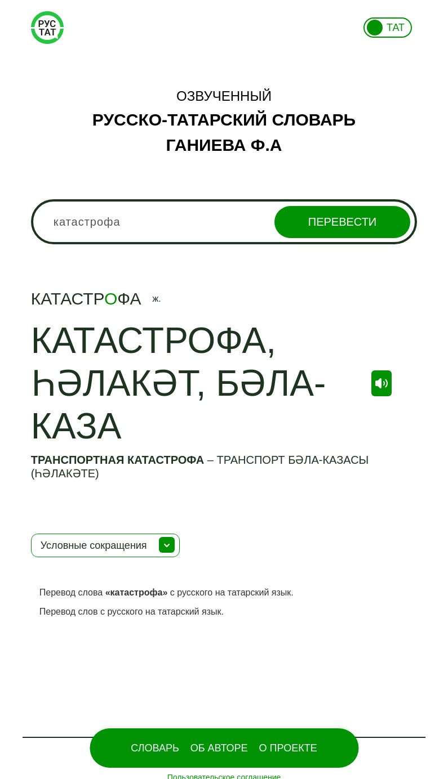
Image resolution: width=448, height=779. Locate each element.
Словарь (155, 748)
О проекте (288, 748)
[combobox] (224, 221)
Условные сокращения (94, 545)
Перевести (342, 222)
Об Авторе (219, 748)
